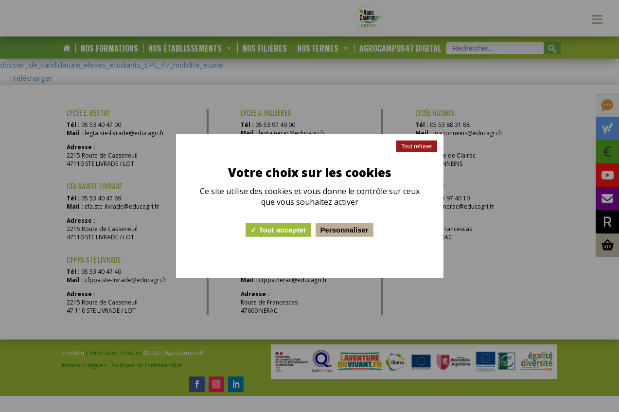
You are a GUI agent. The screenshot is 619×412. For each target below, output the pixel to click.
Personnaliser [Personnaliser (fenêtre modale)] (344, 230)
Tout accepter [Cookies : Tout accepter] (278, 230)
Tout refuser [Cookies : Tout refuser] (416, 146)
